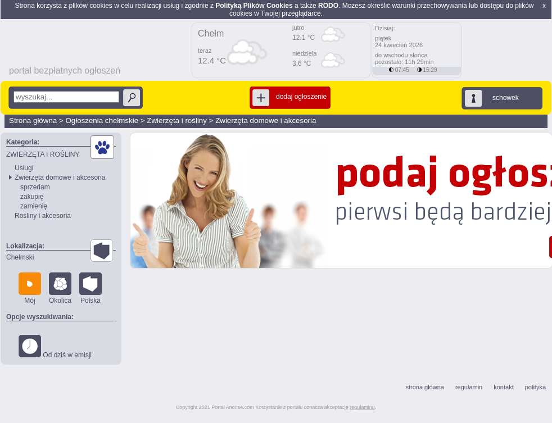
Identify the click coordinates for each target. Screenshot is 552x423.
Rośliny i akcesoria (43, 216)
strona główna (424, 387)
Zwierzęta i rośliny (177, 120)
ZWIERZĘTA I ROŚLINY (42, 154)
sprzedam (35, 187)
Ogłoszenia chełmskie (101, 120)
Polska (90, 288)
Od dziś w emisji (55, 347)
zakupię (31, 197)
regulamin (468, 387)
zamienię (33, 206)
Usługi (24, 168)
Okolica (60, 288)
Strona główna (33, 120)
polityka (535, 387)
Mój (30, 288)
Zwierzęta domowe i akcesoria (265, 120)
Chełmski (20, 257)
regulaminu (362, 407)
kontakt (503, 387)
